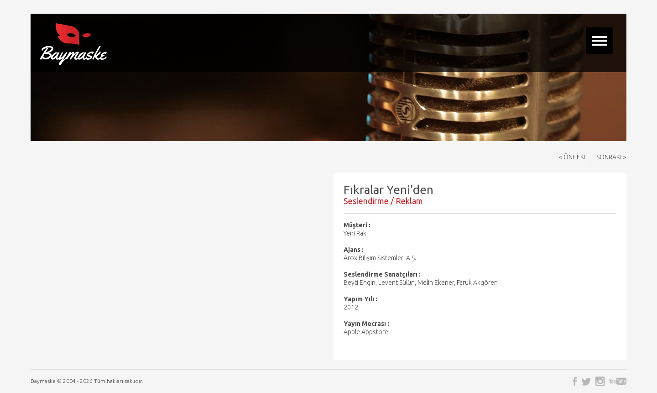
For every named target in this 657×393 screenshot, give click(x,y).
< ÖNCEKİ (571, 157)
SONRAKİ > (611, 157)
